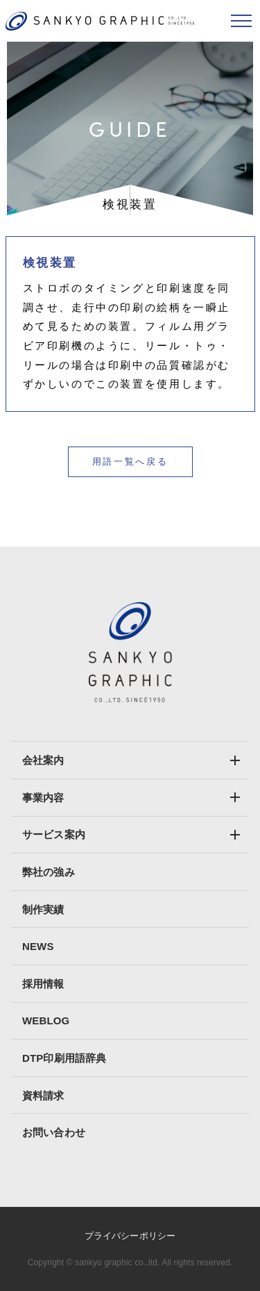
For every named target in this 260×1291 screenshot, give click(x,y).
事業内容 (43, 797)
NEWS (38, 946)
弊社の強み (48, 872)
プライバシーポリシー (130, 1236)
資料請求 (43, 1095)
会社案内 (43, 760)
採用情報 (43, 984)
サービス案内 (53, 834)
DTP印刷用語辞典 (64, 1058)
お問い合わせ (53, 1132)
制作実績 (43, 909)
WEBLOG (45, 1020)
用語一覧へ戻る (130, 461)
